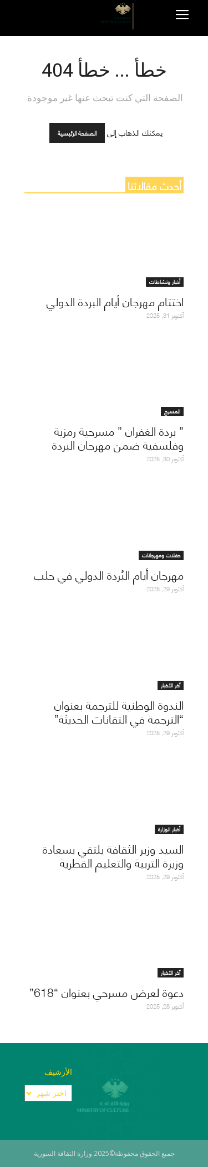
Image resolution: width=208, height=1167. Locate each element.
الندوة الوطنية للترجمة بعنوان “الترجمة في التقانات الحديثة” (119, 711)
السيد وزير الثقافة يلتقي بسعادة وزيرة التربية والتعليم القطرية (113, 855)
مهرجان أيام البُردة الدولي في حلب (109, 574)
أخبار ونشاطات (164, 282)
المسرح (172, 411)
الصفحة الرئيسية (77, 132)
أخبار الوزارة (169, 829)
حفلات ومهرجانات (161, 555)
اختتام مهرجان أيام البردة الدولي (115, 301)
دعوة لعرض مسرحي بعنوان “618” (106, 992)
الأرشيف (58, 1071)
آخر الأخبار (170, 685)
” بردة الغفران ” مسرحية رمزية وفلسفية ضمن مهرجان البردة (118, 437)
